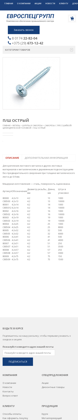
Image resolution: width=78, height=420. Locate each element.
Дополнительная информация (46, 157)
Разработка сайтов (34, 412)
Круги (45, 364)
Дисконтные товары (53, 338)
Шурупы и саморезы (32, 125)
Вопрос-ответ (10, 346)
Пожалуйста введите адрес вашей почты (28, 297)
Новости (50, 3)
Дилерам (8, 377)
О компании (24, 3)
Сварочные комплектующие (58, 394)
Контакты (8, 342)
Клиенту (63, 3)
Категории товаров (39, 49)
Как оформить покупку (15, 369)
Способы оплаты (12, 364)
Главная (8, 3)
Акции (38, 3)
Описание (12, 157)
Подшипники (49, 381)
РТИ (44, 390)
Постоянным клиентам (15, 373)
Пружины (47, 386)
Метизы (16, 125)
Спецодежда (49, 398)
